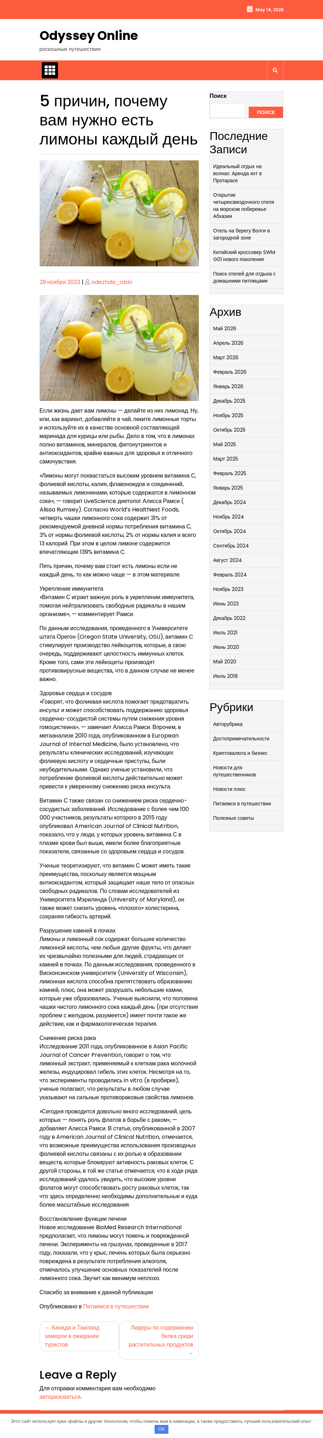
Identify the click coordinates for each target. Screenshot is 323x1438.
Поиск (218, 96)
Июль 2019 (225, 676)
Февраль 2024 (230, 574)
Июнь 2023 (226, 603)
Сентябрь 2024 (231, 545)
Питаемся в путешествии (116, 1306)
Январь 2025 (228, 487)
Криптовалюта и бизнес (240, 753)
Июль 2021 (225, 632)
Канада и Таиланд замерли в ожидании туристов (72, 1336)
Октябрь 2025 (229, 429)
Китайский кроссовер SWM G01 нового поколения (244, 256)
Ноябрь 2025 (228, 415)
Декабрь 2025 (229, 400)
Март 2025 (225, 458)
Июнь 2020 (226, 647)
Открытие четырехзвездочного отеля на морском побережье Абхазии (243, 205)
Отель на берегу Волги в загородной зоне (241, 234)
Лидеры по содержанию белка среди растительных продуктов (161, 1336)
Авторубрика (228, 724)
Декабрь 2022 (229, 618)
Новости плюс (229, 789)
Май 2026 (224, 328)
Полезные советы (233, 818)
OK (161, 1429)
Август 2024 (227, 560)
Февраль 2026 (230, 371)
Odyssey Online (89, 35)
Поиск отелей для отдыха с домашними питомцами (244, 277)
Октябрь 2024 (229, 531)
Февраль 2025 (230, 473)
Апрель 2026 (228, 343)
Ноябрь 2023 (228, 589)
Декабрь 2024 (230, 502)
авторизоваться (60, 1397)
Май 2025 (224, 444)
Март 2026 (226, 357)
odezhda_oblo (111, 282)
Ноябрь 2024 (228, 516)
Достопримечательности (241, 738)
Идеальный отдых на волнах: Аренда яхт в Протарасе (237, 173)
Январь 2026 (228, 386)
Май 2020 (224, 661)
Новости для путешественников (234, 771)
